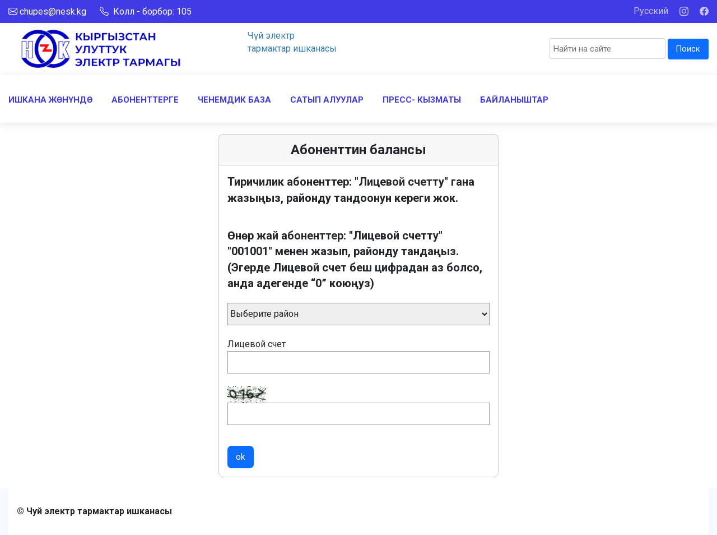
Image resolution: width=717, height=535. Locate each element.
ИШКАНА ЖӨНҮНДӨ (50, 100)
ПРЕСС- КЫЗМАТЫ (422, 100)
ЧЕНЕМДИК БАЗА (234, 100)
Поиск (688, 49)
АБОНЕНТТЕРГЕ (145, 100)
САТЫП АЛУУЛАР (327, 100)
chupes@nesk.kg (53, 11)
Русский (651, 11)
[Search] (607, 48)
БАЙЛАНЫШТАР (514, 100)
